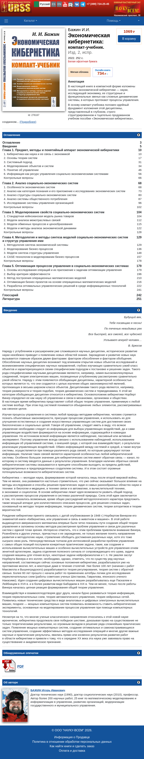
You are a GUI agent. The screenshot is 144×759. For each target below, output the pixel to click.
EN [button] (59, 4)
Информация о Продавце (72, 737)
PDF (20, 666)
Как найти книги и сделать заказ (72, 746)
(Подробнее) (28, 121)
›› (102, 72)
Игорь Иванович (48, 690)
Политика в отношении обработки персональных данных (72, 741)
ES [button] (54, 4)
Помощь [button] (112, 20)
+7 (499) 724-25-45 (98, 3)
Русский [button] (45, 4)
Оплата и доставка (72, 750)
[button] (65, 4)
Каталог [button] (29, 20)
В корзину (129, 38)
